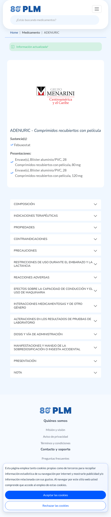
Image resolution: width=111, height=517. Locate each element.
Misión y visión (55, 429)
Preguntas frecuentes (55, 458)
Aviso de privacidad (55, 436)
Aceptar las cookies (55, 495)
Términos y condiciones (55, 443)
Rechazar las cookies (55, 505)
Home (14, 32)
